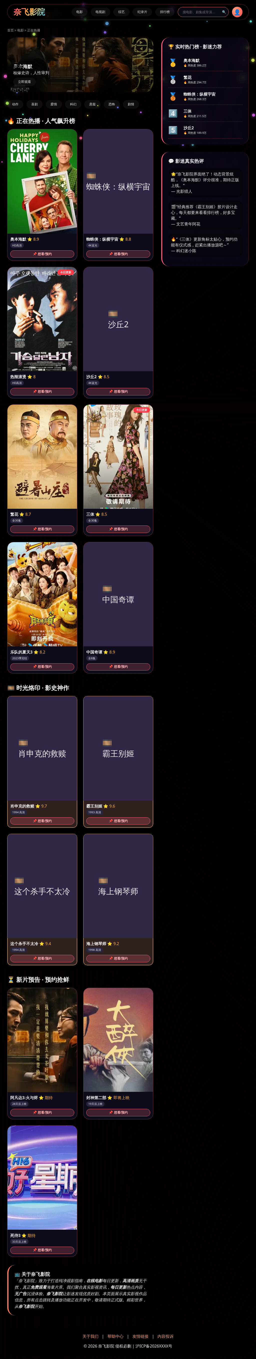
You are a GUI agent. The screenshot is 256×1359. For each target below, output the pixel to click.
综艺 (121, 12)
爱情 (53, 104)
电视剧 (100, 12)
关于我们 (90, 1336)
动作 (15, 104)
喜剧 (34, 104)
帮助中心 (116, 1336)
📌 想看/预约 (42, 254)
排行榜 (165, 12)
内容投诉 (166, 1336)
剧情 (131, 104)
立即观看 (24, 82)
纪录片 (142, 12)
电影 (79, 12)
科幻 (73, 104)
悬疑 (92, 104)
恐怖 (111, 104)
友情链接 (140, 1336)
